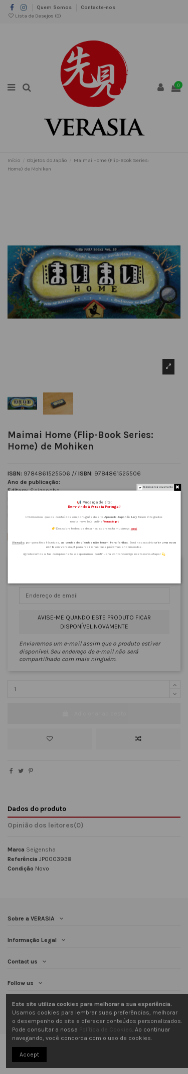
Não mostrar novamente (157, 487)
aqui (133, 528)
